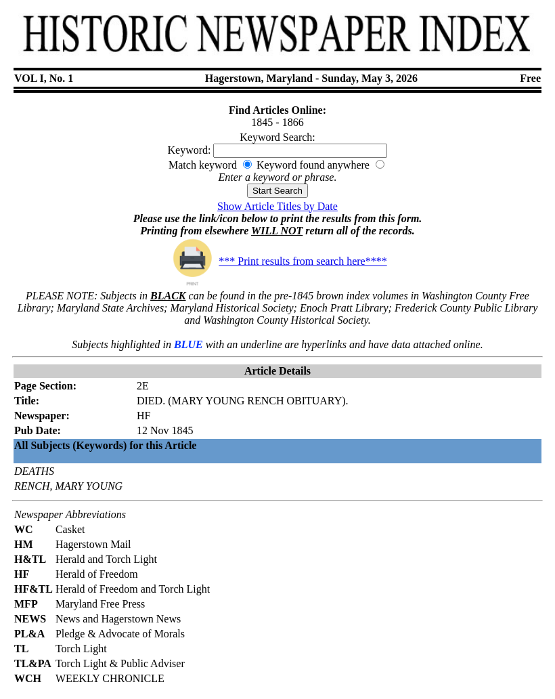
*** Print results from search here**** (277, 261)
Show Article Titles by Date (277, 206)
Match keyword (203, 165)
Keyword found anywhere (313, 165)
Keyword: (189, 150)
